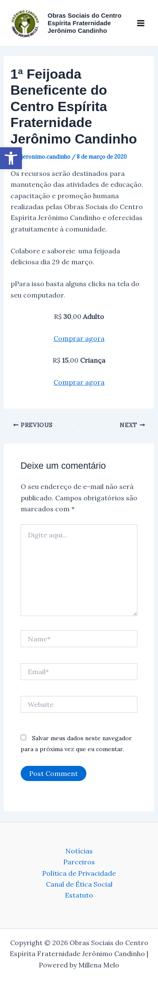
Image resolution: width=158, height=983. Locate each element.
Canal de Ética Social (79, 884)
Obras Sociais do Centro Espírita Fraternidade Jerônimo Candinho (84, 23)
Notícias (79, 851)
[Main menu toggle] (141, 23)
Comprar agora (79, 338)
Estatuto (79, 895)
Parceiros (79, 862)
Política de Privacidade (79, 873)
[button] (11, 158)
